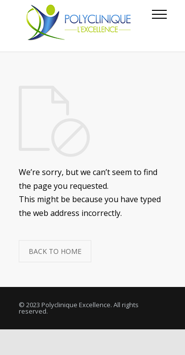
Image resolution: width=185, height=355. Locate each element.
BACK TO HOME (55, 251)
